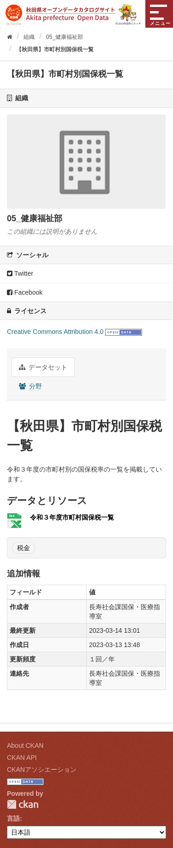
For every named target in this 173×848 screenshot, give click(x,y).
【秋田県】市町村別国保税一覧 (55, 49)
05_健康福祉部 (64, 37)
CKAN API (22, 757)
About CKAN (25, 745)
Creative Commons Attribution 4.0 (55, 331)
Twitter (20, 273)
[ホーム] (9, 37)
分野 (30, 386)
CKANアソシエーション (42, 769)
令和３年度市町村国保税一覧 (72, 517)
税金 (23, 547)
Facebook (24, 292)
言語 (13, 818)
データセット (43, 367)
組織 (29, 37)
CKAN (22, 804)
